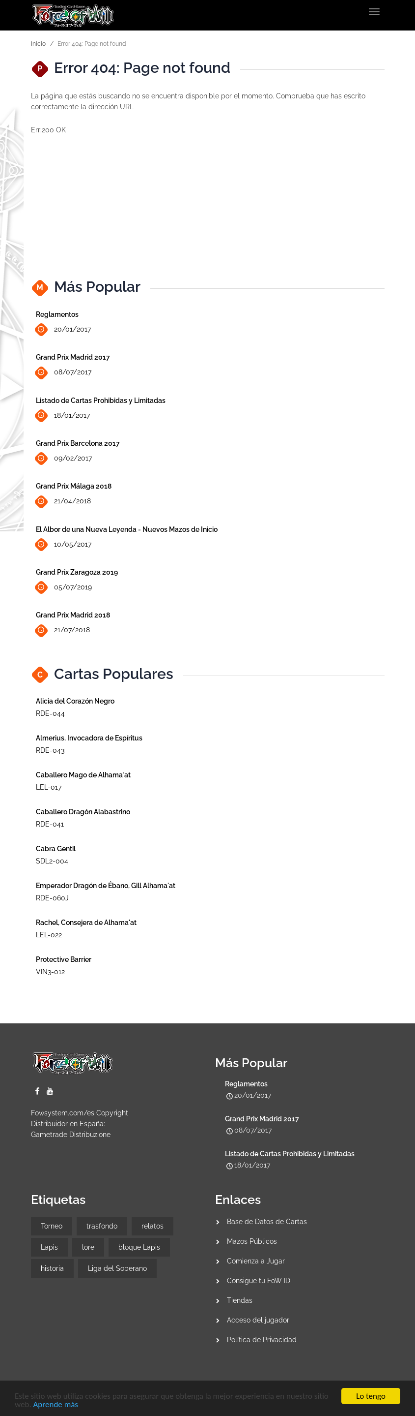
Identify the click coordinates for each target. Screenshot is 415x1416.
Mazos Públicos (252, 1241)
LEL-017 (48, 787)
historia (52, 1268)
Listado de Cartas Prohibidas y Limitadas (101, 400)
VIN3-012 (50, 972)
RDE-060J (52, 898)
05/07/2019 (64, 587)
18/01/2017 (63, 415)
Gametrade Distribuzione (71, 1135)
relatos (152, 1226)
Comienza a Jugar (256, 1261)
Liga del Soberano (117, 1268)
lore (88, 1247)
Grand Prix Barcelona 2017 (78, 443)
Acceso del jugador (258, 1320)
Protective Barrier (63, 959)
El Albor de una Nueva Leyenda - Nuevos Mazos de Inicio (127, 529)
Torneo (51, 1226)
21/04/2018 (63, 501)
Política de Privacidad (262, 1340)
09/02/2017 (64, 458)
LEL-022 (49, 935)
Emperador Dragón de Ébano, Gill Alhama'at (105, 886)
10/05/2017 (63, 544)
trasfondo (101, 1226)
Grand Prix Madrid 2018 (73, 615)
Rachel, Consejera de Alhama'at (86, 922)
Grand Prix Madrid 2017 (73, 357)
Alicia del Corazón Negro (75, 701)
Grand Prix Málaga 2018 (73, 486)
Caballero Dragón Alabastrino (83, 812)
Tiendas (239, 1300)
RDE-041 (50, 824)
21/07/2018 (63, 630)
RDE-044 (50, 713)
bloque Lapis (139, 1247)
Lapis (49, 1247)
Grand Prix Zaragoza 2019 (77, 572)
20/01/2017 (63, 330)
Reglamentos (57, 314)
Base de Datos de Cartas (267, 1222)
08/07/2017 (63, 372)
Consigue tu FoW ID (258, 1281)
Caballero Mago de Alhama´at (83, 775)
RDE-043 (50, 750)
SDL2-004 (52, 861)
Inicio (38, 43)
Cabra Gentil (56, 849)
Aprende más (55, 1405)
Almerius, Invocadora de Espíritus (89, 738)
